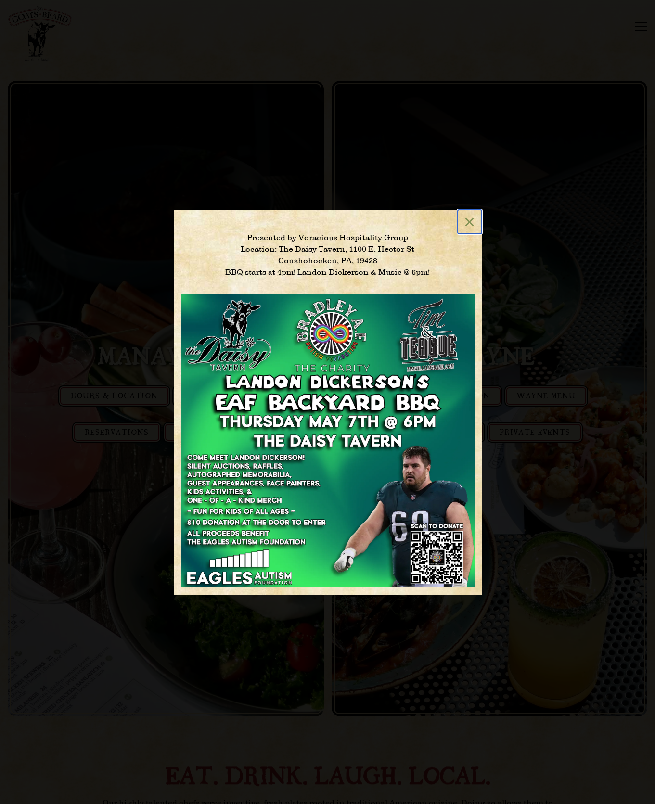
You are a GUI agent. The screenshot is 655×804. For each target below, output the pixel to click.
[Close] (470, 222)
